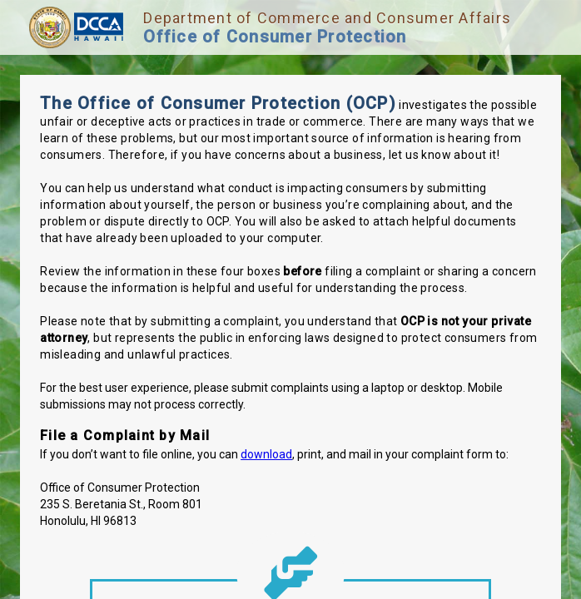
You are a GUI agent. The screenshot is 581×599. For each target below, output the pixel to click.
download (266, 454)
